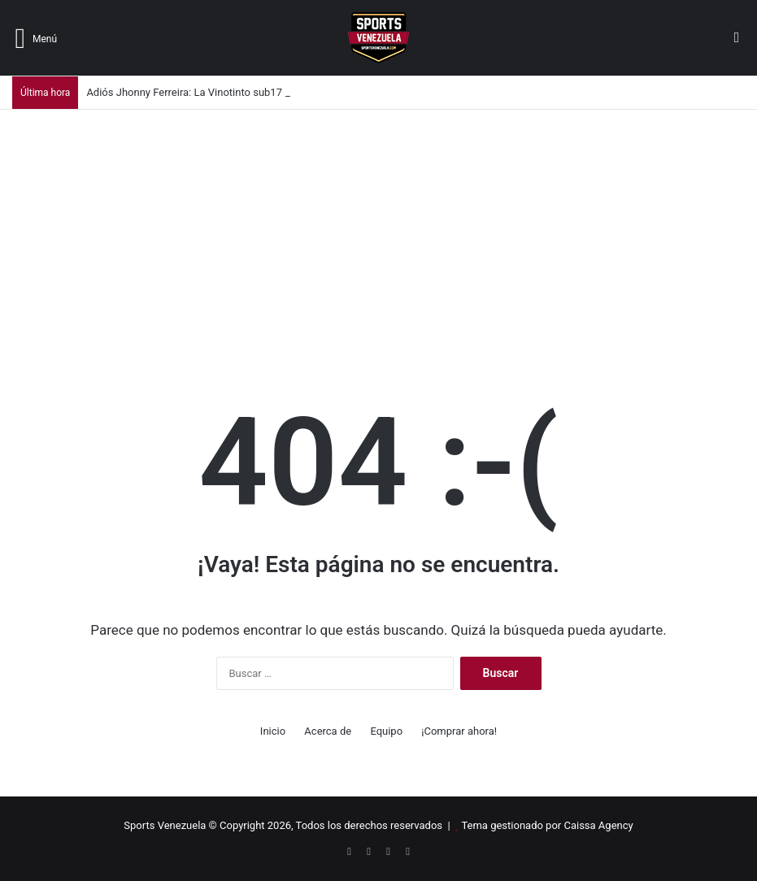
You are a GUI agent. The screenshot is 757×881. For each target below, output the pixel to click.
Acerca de (327, 731)
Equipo (386, 731)
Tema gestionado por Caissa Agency (547, 825)
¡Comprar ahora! (459, 731)
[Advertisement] (378, 231)
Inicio (272, 731)
